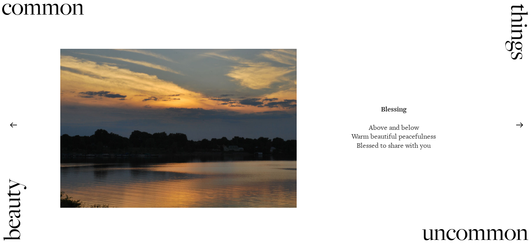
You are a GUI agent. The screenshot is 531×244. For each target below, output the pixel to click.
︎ (519, 125)
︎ (13, 125)
